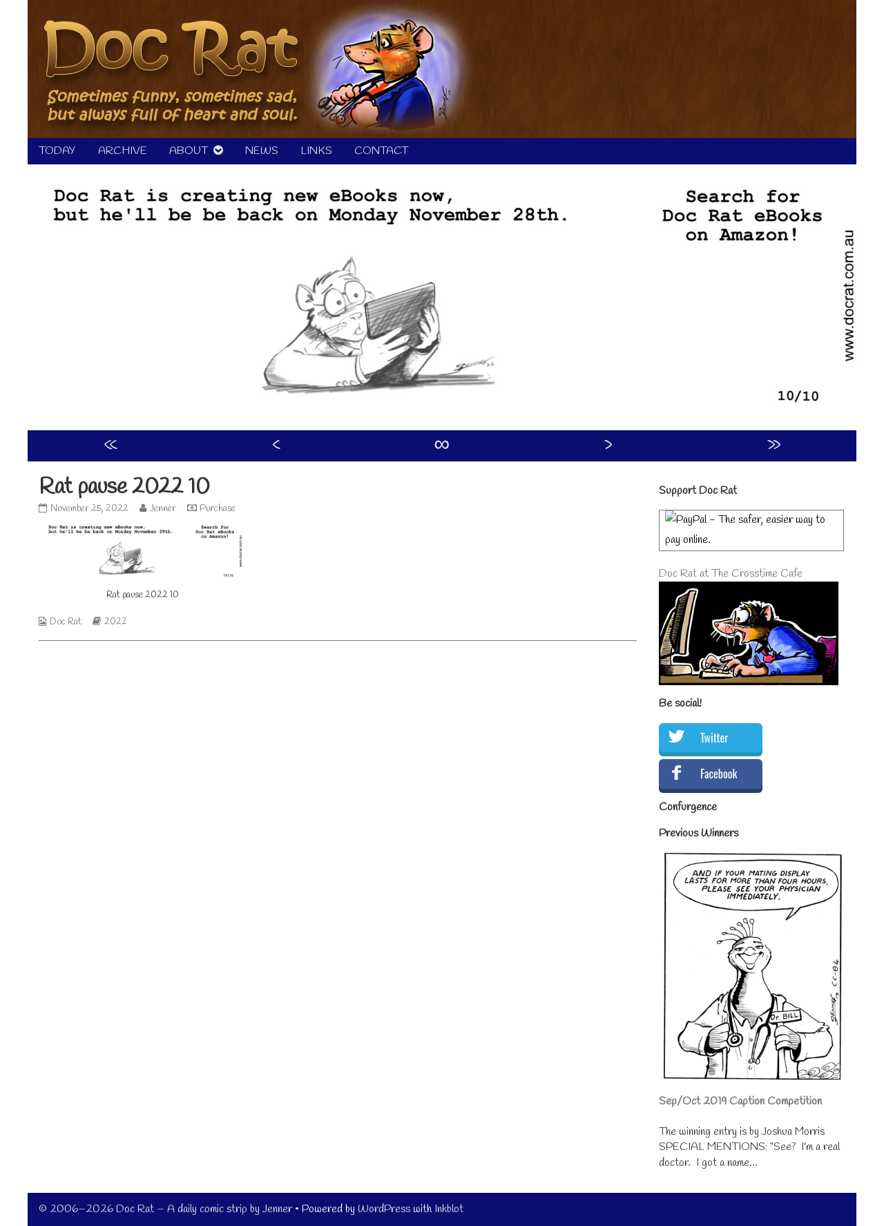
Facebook (718, 773)
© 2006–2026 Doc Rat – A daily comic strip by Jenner (165, 1209)
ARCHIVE (122, 151)
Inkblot (448, 1209)
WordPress (384, 1209)
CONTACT (381, 151)
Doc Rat (65, 622)
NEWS (261, 151)
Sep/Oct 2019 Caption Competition (740, 1101)
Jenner (162, 509)
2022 (115, 622)
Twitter (714, 737)
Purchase (218, 509)
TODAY (57, 151)
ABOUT (188, 151)
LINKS (316, 151)
